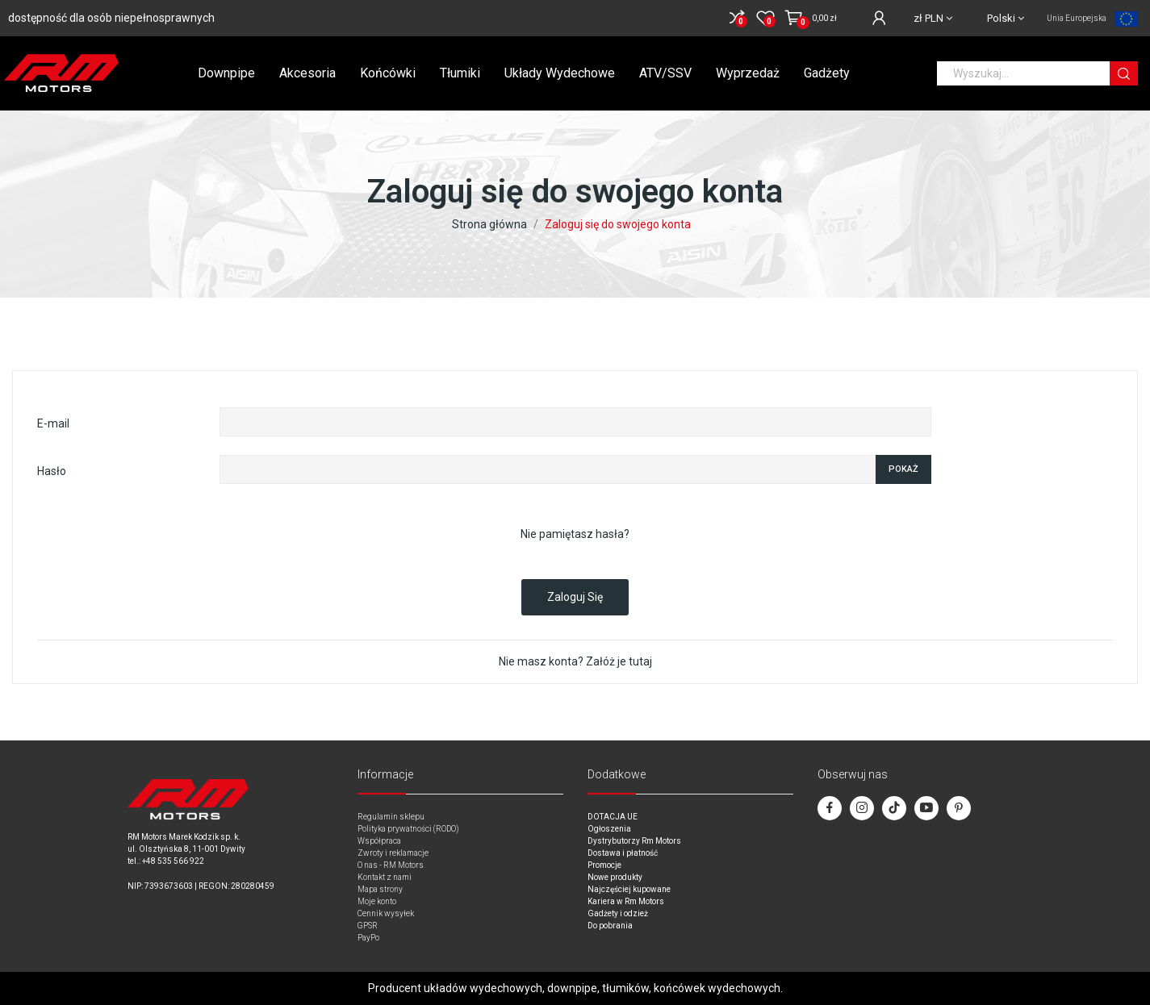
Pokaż (903, 469)
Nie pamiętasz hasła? (575, 534)
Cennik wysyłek (386, 913)
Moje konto (377, 901)
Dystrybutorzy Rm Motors (634, 840)
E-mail (53, 423)
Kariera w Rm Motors (626, 901)
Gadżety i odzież (618, 913)
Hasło (51, 471)
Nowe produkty (615, 877)
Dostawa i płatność (623, 853)
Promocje (604, 865)
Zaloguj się (575, 596)
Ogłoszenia (609, 828)
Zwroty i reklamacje (393, 853)
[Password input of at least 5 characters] (548, 469)
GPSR (368, 925)
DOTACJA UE (613, 816)
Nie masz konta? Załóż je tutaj (575, 661)
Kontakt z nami (385, 877)
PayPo (368, 937)
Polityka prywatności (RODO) (408, 828)
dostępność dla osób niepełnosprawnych (111, 17)
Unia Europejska (1076, 18)
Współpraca (379, 840)
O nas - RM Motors (391, 865)
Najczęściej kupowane (629, 889)
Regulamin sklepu (391, 816)
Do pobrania (610, 925)
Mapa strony (380, 889)
